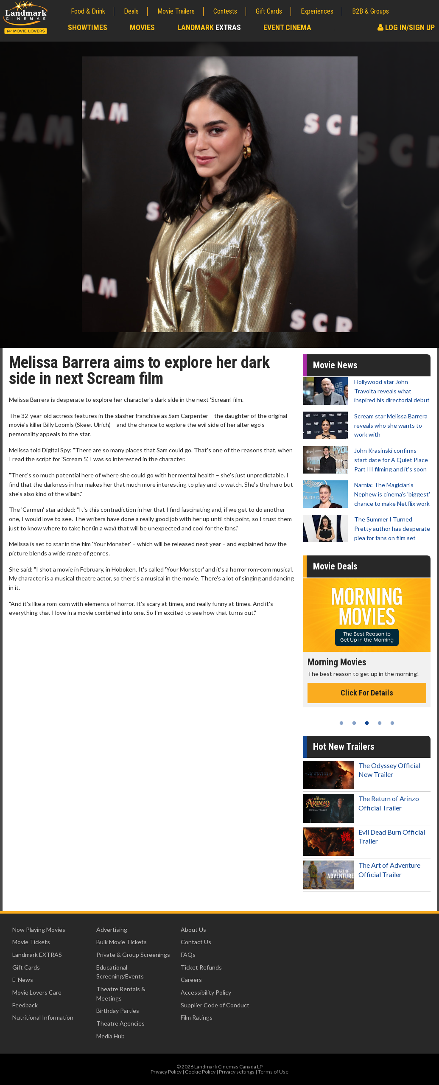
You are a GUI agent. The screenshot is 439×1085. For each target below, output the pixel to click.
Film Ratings (197, 1017)
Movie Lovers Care (37, 992)
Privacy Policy (166, 1071)
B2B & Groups (370, 11)
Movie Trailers (176, 11)
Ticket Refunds (201, 967)
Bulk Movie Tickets (121, 941)
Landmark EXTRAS (37, 954)
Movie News (335, 365)
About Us (193, 929)
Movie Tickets (31, 941)
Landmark (209, 27)
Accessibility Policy (206, 992)
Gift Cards (269, 11)
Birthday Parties (117, 1010)
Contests (225, 11)
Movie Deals (335, 566)
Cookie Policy (200, 1071)
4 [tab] (379, 723)
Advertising (111, 929)
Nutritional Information (42, 1017)
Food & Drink (88, 11)
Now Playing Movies (38, 929)
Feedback (25, 1005)
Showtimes (87, 27)
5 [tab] (392, 723)
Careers (191, 979)
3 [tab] (367, 723)
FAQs (188, 954)
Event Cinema (287, 27)
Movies (142, 27)
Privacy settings (236, 1071)
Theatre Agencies (120, 1023)
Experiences (317, 11)
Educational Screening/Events (120, 972)
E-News (22, 979)
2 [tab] (354, 723)
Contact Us (196, 941)
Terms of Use (273, 1071)
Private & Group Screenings (133, 954)
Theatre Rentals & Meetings (120, 993)
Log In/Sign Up (406, 27)
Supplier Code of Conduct (215, 1005)
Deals (131, 11)
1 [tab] (341, 723)
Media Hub (110, 1036)
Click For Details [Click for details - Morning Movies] (367, 692)
